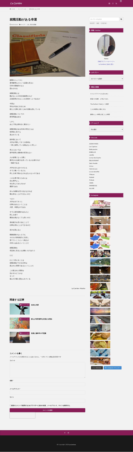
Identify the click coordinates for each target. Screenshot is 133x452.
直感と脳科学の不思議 (40, 333)
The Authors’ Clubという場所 (99, 104)
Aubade (91, 177)
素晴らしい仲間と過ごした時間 (100, 114)
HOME (13, 9)
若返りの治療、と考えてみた (99, 99)
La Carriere (73, 445)
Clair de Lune (93, 169)
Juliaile (91, 183)
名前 (11, 380)
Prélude (91, 180)
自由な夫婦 (35, 305)
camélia (91, 155)
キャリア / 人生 (22, 9)
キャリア (92, 23)
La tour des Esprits (95, 158)
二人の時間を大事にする (98, 109)
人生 (98, 23)
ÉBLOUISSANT (94, 160)
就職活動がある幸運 (34, 9)
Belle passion (93, 149)
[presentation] (22, 415)
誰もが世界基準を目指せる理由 (43, 319)
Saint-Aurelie (93, 163)
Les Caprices (93, 146)
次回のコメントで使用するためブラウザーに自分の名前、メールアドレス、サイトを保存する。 (41, 405)
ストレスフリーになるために (99, 94)
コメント (12, 360)
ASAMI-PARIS (93, 144)
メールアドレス (15, 389)
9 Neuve (91, 174)
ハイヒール (103, 23)
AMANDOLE (93, 185)
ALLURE (91, 188)
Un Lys (91, 166)
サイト (12, 397)
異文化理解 (33, 24)
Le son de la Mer (94, 171)
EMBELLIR (92, 152)
